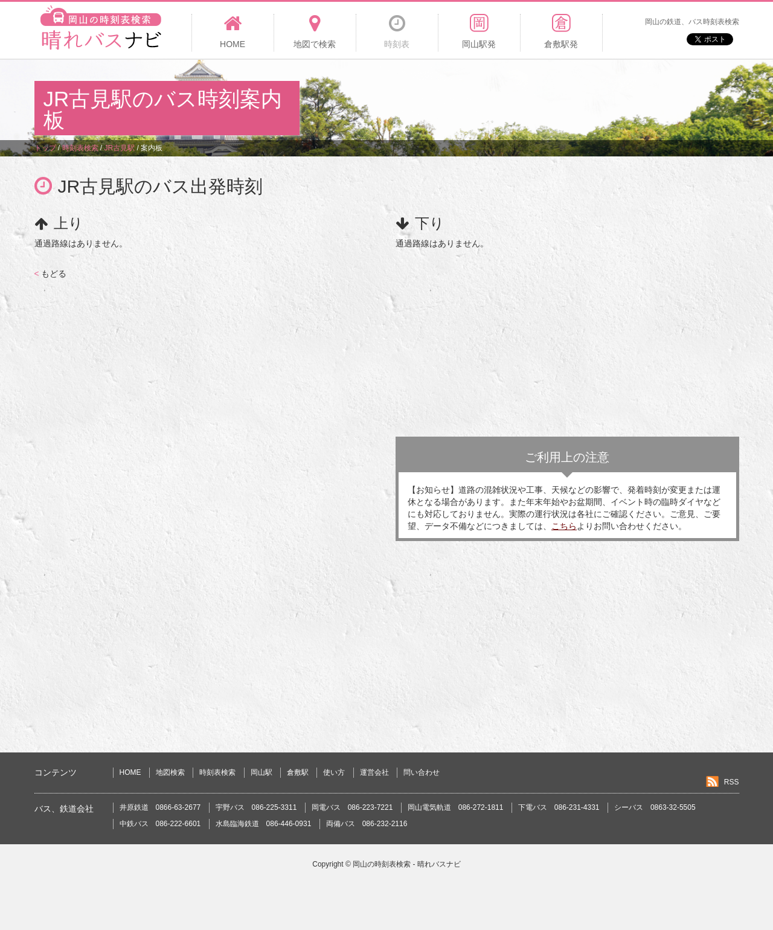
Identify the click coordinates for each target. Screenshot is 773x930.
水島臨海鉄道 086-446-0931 (264, 823)
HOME (130, 772)
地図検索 (170, 772)
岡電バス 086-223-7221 (352, 807)
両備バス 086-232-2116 (367, 823)
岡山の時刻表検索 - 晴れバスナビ (407, 864)
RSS (731, 782)
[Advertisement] (519, 99)
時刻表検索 (217, 772)
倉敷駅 (298, 772)
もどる (50, 273)
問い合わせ (421, 772)
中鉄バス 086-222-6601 (160, 823)
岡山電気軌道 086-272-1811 (456, 807)
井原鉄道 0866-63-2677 (160, 807)
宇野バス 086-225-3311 (256, 807)
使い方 (334, 772)
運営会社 (374, 772)
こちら (564, 526)
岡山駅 (261, 772)
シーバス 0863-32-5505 (655, 807)
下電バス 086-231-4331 (559, 807)
